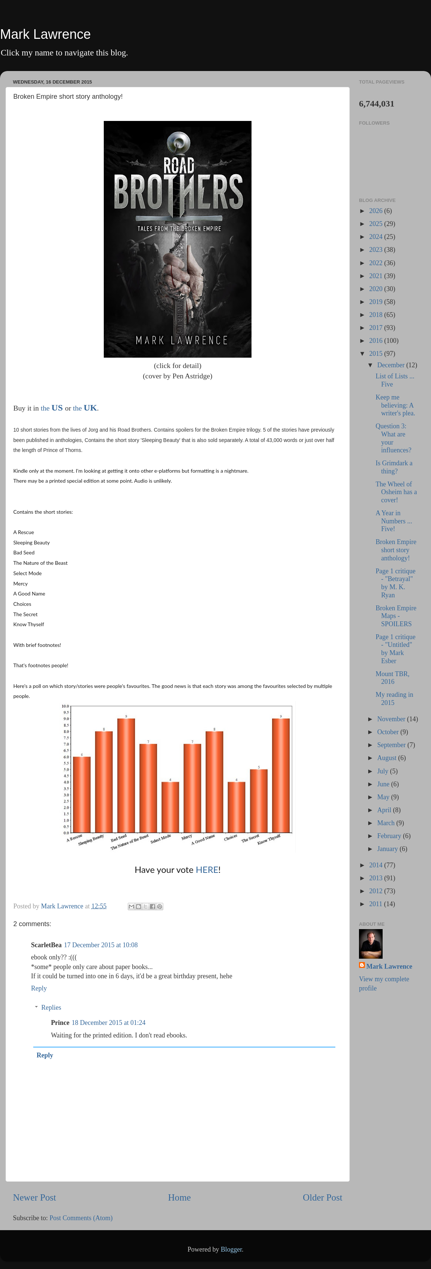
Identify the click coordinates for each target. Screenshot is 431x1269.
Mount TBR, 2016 (393, 678)
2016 (376, 340)
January (388, 849)
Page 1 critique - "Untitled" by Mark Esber (395, 649)
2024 (376, 236)
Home (179, 1197)
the (46, 408)
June (384, 784)
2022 (376, 263)
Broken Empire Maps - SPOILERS (396, 616)
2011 (376, 904)
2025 (376, 223)
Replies (51, 1007)
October (388, 732)
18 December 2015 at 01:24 (109, 1022)
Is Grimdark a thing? (394, 467)
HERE (207, 869)
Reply (39, 988)
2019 (376, 302)
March (386, 823)
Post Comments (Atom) (81, 1218)
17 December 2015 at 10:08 (101, 945)
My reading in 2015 (394, 698)
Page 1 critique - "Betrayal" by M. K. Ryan (395, 583)
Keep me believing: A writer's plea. (395, 405)
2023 (376, 249)
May (384, 797)
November (392, 719)
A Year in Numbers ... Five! (394, 521)
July (383, 771)
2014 (376, 865)
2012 (376, 891)
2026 (376, 211)
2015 (376, 353)
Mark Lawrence (45, 34)
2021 (376, 276)
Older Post (322, 1197)
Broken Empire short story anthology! (396, 549)
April (385, 810)
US (57, 407)
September (392, 745)
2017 (376, 327)
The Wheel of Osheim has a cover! (396, 492)
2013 (376, 878)
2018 (376, 314)
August (387, 758)
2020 (376, 289)
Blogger (231, 1249)
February (390, 836)
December (391, 365)
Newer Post (34, 1197)
